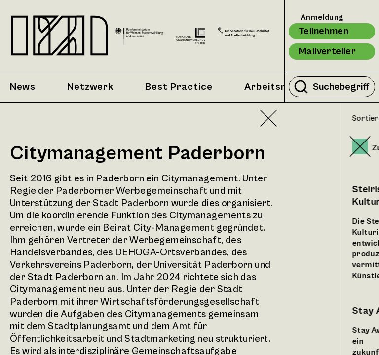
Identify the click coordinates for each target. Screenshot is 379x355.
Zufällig (328, 147)
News (23, 87)
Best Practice (179, 87)
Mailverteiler (327, 51)
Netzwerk (90, 87)
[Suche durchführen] (301, 87)
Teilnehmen (323, 31)
